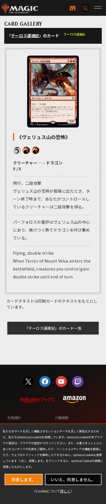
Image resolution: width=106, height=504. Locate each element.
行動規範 (61, 417)
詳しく (65, 490)
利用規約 (14, 417)
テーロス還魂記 (25, 35)
